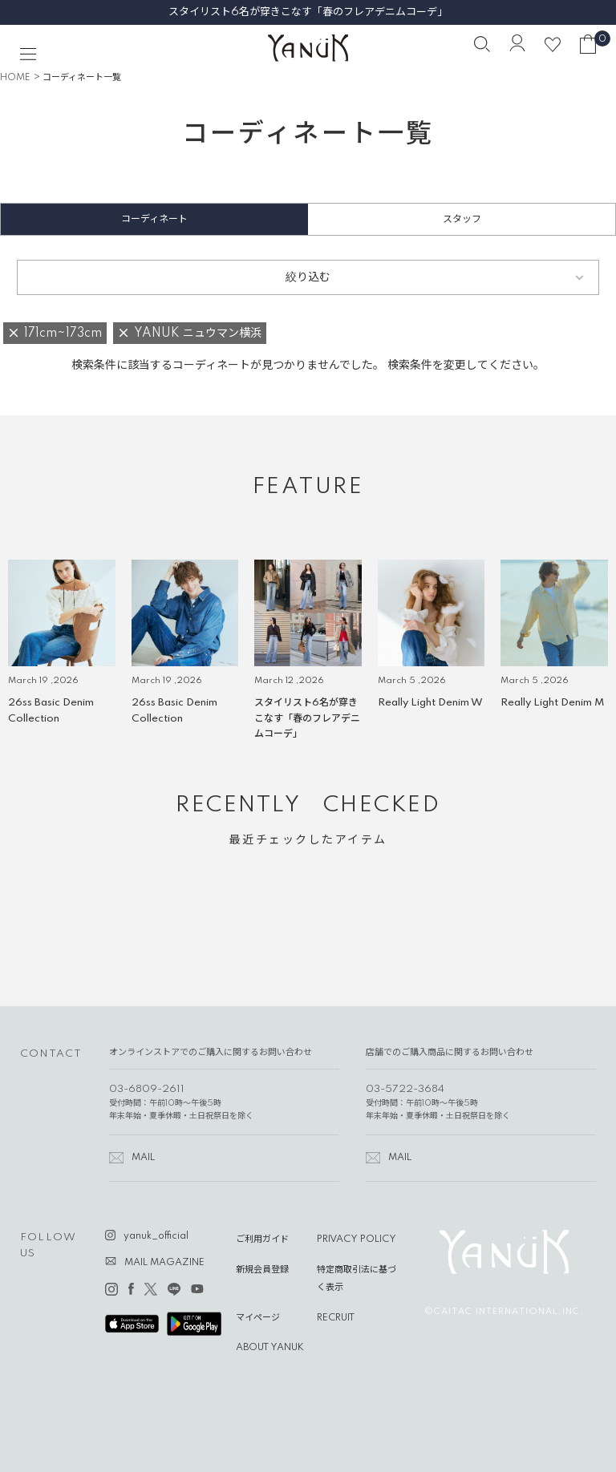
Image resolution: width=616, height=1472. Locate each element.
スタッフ (462, 219)
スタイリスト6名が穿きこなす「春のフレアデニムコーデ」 (308, 12)
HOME (15, 78)
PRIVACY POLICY (356, 1239)
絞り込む (308, 277)
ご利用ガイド (262, 1239)
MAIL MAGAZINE (164, 1263)
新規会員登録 (262, 1270)
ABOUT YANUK (270, 1348)
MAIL (143, 1158)
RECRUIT (336, 1318)
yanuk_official (156, 1236)
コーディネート (154, 219)
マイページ (258, 1318)
